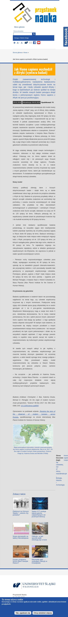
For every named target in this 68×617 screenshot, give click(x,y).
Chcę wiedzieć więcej (43, 613)
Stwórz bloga (24, 38)
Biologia (59, 478)
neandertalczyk (61, 474)
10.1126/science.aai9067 (30, 406)
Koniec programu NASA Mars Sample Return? (20, 561)
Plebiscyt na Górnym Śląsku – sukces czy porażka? (21, 513)
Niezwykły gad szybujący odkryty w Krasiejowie (39, 561)
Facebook (65, 37)
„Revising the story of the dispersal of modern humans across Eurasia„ (34, 414)
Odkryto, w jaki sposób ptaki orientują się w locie (39, 538)
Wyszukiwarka (18, 31)
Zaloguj (16, 38)
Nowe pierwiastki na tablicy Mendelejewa (20, 537)
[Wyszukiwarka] (34, 34)
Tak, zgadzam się (23, 613)
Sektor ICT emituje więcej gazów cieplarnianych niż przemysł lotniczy (39, 514)
